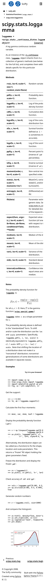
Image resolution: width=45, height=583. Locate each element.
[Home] (4, 11)
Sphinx (18, 576)
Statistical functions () (19, 14)
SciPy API (12, 11)
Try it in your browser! (33, 372)
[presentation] (24, 302)
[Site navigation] (4, 4)
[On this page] (41, 4)
